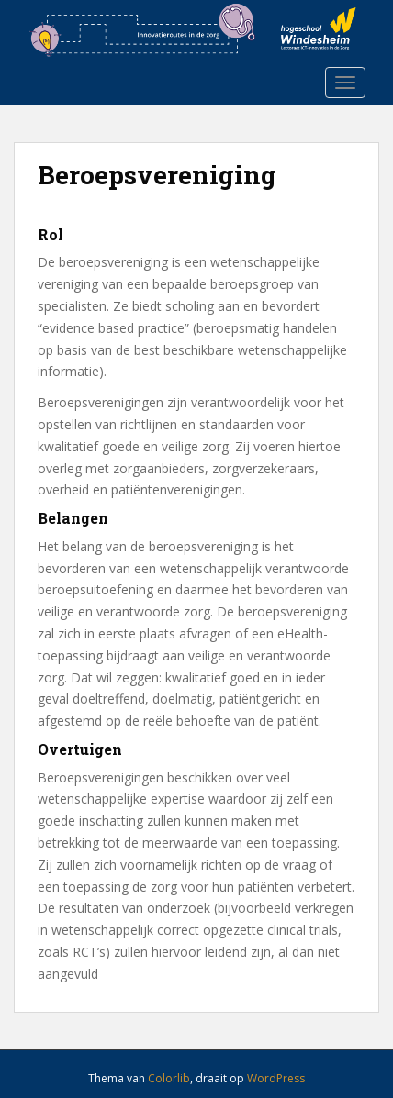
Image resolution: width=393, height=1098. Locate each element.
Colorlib (169, 1078)
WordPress (276, 1078)
